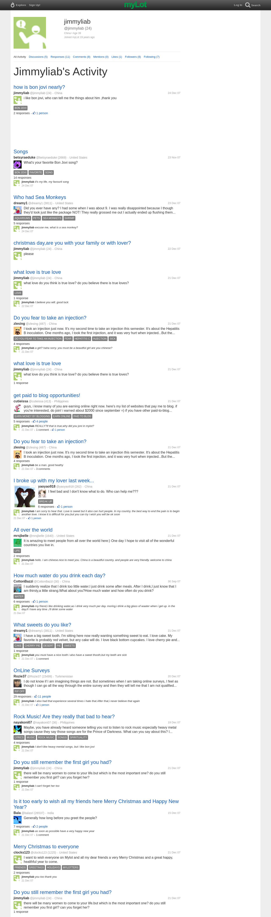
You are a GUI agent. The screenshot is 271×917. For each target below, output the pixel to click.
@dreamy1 (35, 203)
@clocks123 (38, 852)
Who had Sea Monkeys (40, 197)
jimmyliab (21, 93)
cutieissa (21, 401)
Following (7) (151, 56)
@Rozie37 (34, 676)
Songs (21, 151)
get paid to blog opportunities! (47, 395)
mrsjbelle (21, 535)
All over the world (33, 530)
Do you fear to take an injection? (50, 318)
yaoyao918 (46, 486)
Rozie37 (20, 676)
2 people (42, 826)
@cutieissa (36, 401)
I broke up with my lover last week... (54, 480)
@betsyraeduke (46, 157)
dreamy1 (21, 203)
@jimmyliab (38, 93)
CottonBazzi (23, 581)
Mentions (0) (101, 56)
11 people (44, 696)
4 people (42, 421)
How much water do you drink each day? (59, 575)
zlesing (19, 323)
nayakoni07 (23, 722)
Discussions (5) (38, 56)
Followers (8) (133, 56)
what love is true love (37, 272)
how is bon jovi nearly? (39, 87)
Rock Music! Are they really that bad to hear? (64, 716)
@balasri (27, 813)
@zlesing (32, 323)
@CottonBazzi (43, 581)
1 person (42, 113)
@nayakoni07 (42, 722)
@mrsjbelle (36, 535)
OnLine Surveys (32, 670)
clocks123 (22, 852)
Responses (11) (60, 56)
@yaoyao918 (65, 486)
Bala (17, 813)
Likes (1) (117, 56)
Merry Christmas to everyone (46, 846)
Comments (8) (81, 56)
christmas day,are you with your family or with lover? (72, 243)
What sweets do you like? (42, 625)
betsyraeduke (24, 157)
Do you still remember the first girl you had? (63, 762)
